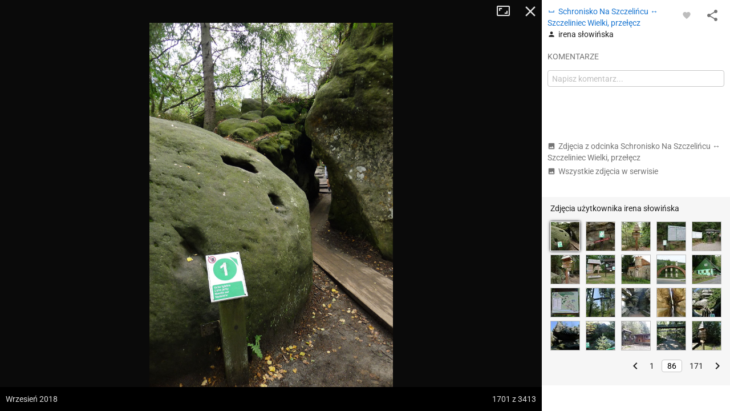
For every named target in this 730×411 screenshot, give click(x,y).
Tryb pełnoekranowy (507, 11)
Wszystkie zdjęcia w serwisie (603, 171)
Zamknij (530, 11)
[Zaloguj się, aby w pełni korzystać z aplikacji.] (687, 14)
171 (696, 365)
